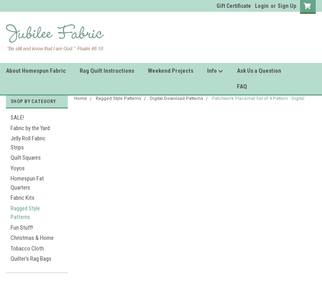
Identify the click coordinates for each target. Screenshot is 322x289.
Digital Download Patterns (176, 98)
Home (80, 98)
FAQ (242, 86)
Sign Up (287, 6)
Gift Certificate (233, 6)
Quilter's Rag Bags (31, 258)
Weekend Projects (170, 70)
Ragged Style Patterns (25, 213)
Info (215, 71)
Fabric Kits (23, 197)
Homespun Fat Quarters (27, 183)
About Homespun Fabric (36, 70)
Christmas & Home (32, 237)
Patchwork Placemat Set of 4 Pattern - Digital (258, 98)
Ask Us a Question (259, 70)
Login (262, 6)
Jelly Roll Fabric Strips (28, 143)
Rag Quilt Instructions (107, 70)
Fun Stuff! (22, 227)
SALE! (17, 117)
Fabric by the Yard (30, 128)
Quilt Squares (26, 157)
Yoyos (18, 168)
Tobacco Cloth (27, 248)
